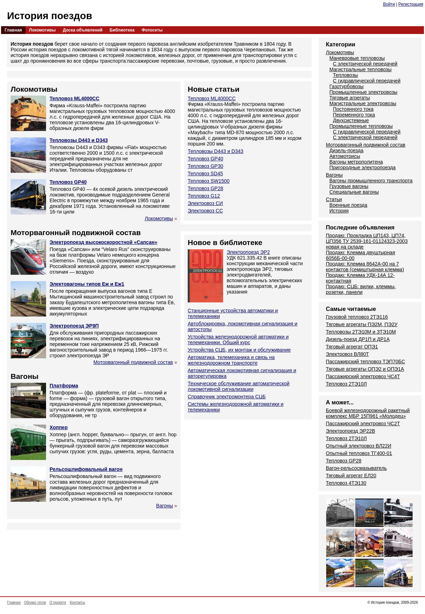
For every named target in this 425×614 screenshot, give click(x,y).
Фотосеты (152, 30)
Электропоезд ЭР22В (350, 431)
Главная (13, 30)
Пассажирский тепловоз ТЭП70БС (365, 361)
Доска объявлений (82, 30)
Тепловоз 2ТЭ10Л (346, 384)
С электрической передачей (365, 64)
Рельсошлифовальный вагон (86, 469)
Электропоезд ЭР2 (248, 252)
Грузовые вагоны (348, 186)
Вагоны (164, 505)
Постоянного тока (353, 109)
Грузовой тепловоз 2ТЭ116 (357, 317)
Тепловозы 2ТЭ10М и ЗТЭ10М (361, 332)
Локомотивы (42, 30)
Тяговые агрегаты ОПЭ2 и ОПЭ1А (365, 369)
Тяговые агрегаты (349, 98)
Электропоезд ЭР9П (74, 326)
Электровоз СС (205, 211)
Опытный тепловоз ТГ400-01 (359, 453)
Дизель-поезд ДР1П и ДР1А (358, 339)
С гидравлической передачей (367, 81)
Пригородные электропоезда (362, 167)
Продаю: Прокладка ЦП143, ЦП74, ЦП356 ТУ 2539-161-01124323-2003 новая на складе (367, 241)
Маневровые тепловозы (357, 58)
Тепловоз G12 (204, 196)
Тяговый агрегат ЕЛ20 (351, 475)
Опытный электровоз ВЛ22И (358, 446)
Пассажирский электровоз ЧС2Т (363, 423)
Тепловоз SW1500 (209, 181)
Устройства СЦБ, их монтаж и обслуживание (239, 350)
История (338, 211)
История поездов (49, 15)
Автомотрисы (344, 156)
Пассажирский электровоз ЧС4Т (363, 376)
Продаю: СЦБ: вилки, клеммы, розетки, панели (361, 289)
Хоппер (59, 427)
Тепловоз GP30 (205, 166)
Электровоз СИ (205, 203)
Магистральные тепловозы (360, 69)
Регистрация (410, 4)
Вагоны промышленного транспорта (371, 180)
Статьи (334, 199)
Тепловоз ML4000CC (75, 98)
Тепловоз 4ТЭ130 (346, 483)
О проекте (58, 602)
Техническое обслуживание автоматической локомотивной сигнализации (238, 386)
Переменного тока (354, 115)
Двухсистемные (351, 120)
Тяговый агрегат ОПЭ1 (352, 346)
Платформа (64, 385)
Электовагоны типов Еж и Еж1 (87, 284)
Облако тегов (35, 602)
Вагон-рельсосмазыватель (356, 468)
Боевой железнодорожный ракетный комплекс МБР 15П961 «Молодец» (368, 413)
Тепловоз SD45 (205, 173)
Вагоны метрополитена (356, 162)
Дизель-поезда (346, 150)
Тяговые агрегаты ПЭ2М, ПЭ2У (361, 324)
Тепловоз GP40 (68, 182)
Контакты (77, 602)
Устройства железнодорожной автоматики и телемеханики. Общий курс (238, 339)
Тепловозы (345, 75)
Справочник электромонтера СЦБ (227, 396)
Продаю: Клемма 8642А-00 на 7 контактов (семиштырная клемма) (365, 266)
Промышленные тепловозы (361, 126)
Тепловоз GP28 (205, 188)
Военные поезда (348, 205)
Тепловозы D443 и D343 (79, 140)
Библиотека (121, 30)
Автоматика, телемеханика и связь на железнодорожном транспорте (231, 360)
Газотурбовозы (346, 86)
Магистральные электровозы (362, 103)
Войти (389, 4)
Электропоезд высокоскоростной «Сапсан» (103, 242)
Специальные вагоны (354, 192)
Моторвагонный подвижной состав (133, 362)
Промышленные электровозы (363, 92)
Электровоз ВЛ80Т (347, 354)
